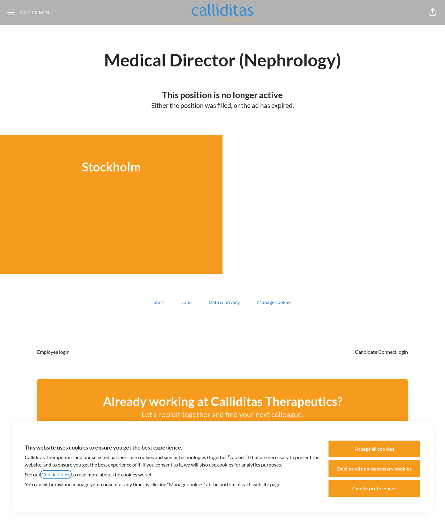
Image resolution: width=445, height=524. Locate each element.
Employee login (53, 352)
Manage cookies (274, 302)
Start (159, 302)
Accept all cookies (374, 449)
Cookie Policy (55, 474)
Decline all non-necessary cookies (374, 468)
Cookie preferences (374, 488)
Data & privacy (224, 302)
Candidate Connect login (381, 352)
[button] (432, 12)
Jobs (186, 302)
